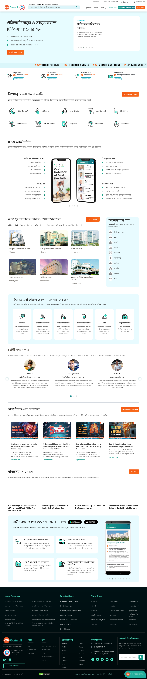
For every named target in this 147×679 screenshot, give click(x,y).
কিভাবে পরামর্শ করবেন (48, 657)
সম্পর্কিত (44, 643)
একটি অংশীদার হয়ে (14, 665)
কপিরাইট (44, 660)
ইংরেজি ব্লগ (31, 643)
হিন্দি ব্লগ (30, 646)
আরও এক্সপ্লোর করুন (130, 409)
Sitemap (31, 653)
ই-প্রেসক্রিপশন (32, 650)
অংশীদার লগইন (139, 2)
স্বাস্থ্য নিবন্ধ (97, 2)
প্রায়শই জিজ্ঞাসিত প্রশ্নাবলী (49, 646)
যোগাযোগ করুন (46, 650)
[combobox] (127, 2)
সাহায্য (43, 653)
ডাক (111, 2)
